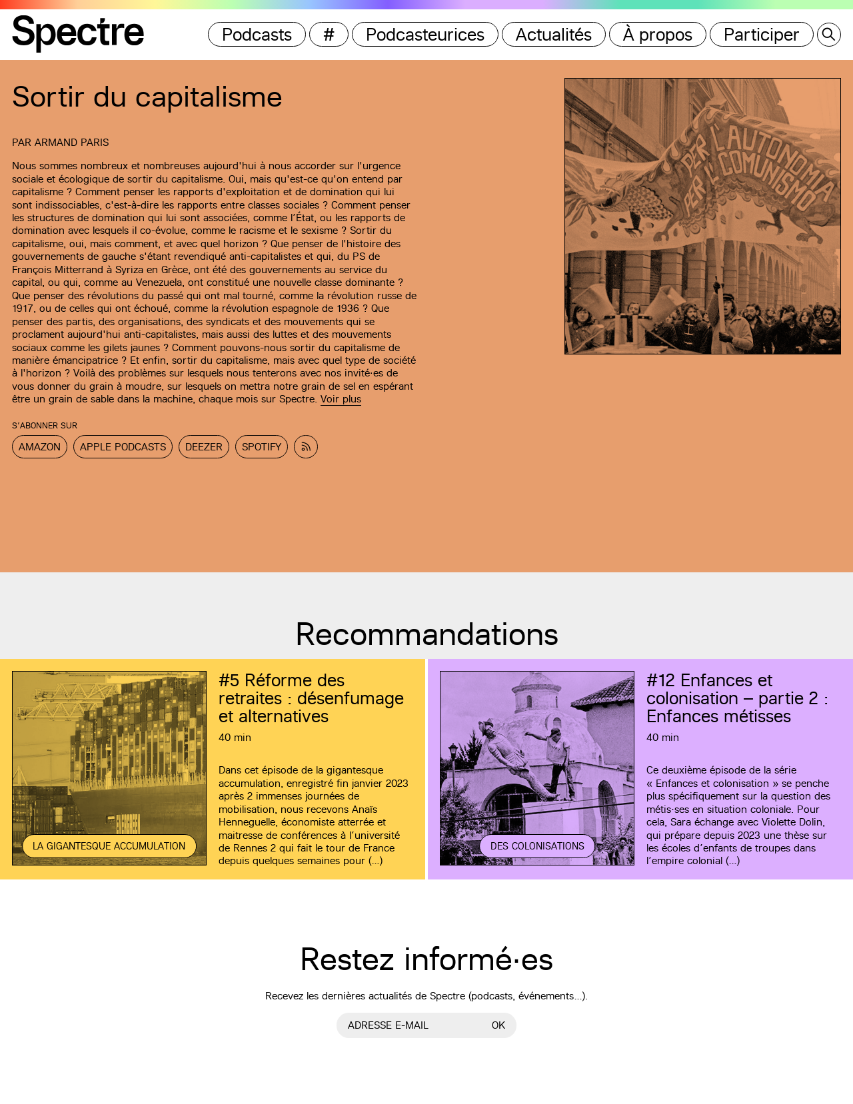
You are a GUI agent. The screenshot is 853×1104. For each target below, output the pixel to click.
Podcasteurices (425, 34)
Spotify (261, 446)
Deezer (204, 446)
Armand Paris (72, 142)
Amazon (40, 446)
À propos (657, 34)
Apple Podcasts (123, 446)
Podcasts (257, 34)
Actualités (554, 34)
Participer (762, 34)
